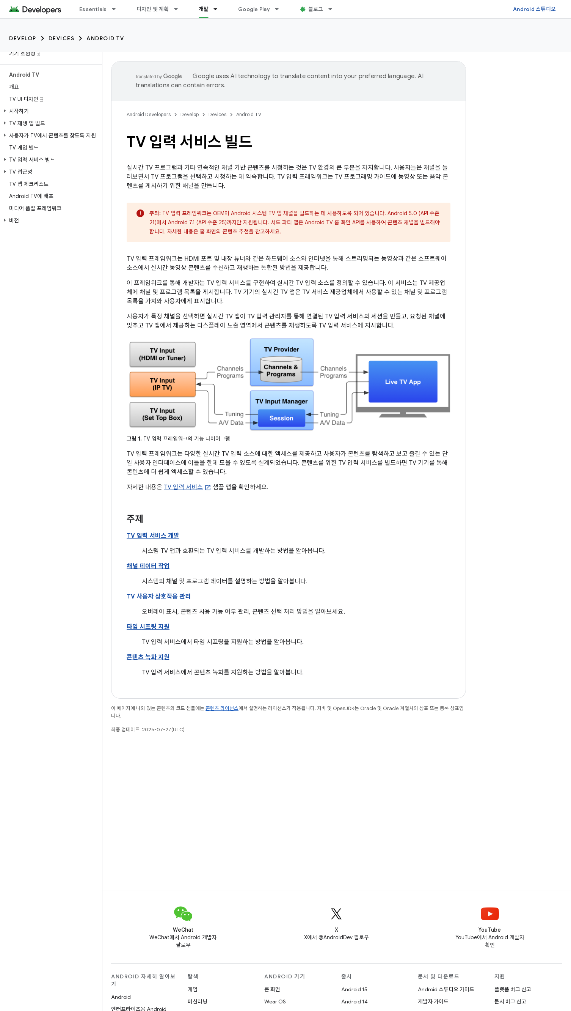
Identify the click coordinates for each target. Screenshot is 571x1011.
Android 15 (354, 989)
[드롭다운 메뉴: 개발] (219, 9)
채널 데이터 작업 (148, 566)
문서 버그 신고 (510, 1001)
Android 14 (354, 1001)
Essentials (93, 9)
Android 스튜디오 (534, 9)
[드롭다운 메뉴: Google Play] (280, 9)
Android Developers (149, 114)
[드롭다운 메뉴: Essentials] (117, 9)
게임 (193, 989)
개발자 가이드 (433, 1001)
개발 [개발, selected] (204, 9)
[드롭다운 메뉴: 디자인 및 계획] (179, 9)
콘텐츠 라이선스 (221, 708)
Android (121, 997)
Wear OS (275, 1001)
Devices (62, 38)
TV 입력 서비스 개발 (153, 536)
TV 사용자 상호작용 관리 (159, 596)
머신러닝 (197, 1001)
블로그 (315, 9)
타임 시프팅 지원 (148, 627)
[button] (49, 111)
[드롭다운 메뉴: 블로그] (333, 9)
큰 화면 (272, 989)
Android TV (105, 38)
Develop (22, 38)
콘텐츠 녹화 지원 (148, 657)
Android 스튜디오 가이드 (446, 989)
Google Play (254, 9)
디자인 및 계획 (152, 9)
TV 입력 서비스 (183, 487)
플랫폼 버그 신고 (512, 989)
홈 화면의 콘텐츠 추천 (224, 231)
